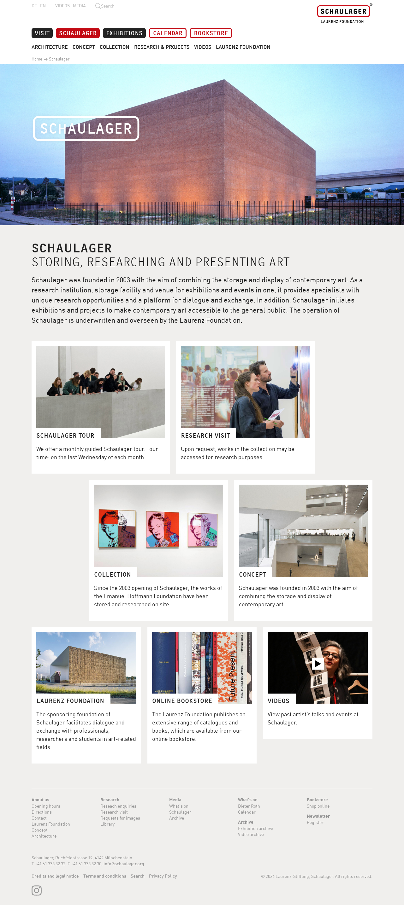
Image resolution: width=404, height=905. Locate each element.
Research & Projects (161, 47)
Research (109, 800)
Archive (176, 818)
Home (37, 58)
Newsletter (318, 816)
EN (43, 6)
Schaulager (78, 33)
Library (107, 824)
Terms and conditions (104, 876)
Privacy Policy (163, 876)
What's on (178, 806)
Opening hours (46, 806)
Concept (84, 47)
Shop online (318, 806)
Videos (62, 6)
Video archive (251, 834)
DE (34, 6)
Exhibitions (124, 33)
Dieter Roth (249, 806)
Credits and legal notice (55, 876)
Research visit (114, 812)
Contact (39, 818)
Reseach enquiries (118, 806)
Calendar (167, 33)
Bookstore (211, 33)
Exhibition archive (255, 828)
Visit (42, 33)
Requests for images (120, 818)
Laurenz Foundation (243, 47)
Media (79, 6)
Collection (114, 47)
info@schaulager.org (124, 864)
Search (138, 876)
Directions (42, 812)
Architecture (50, 47)
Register (315, 822)
